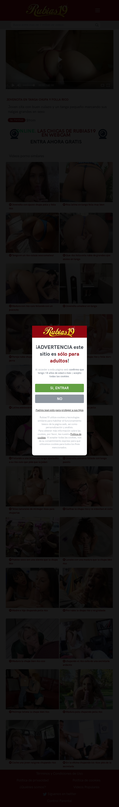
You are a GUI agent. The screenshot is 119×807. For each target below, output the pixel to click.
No (59, 399)
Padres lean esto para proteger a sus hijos (60, 410)
